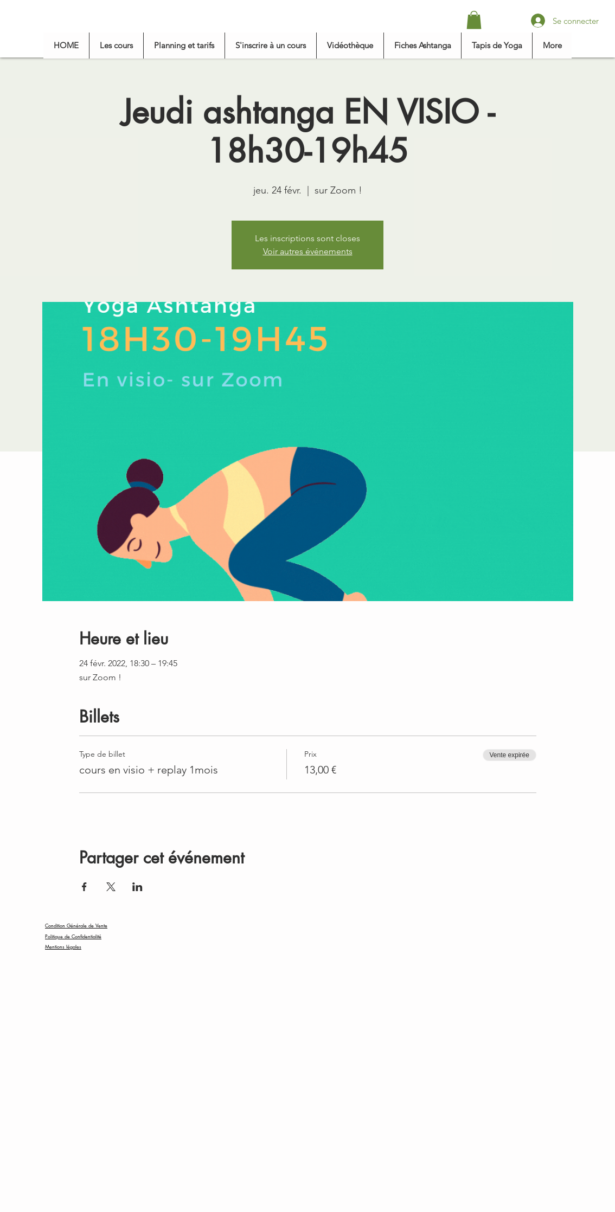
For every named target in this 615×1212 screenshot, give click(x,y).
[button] (474, 20)
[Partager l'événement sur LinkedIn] (137, 886)
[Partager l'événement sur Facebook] (84, 886)
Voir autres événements (308, 251)
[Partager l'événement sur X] (111, 886)
